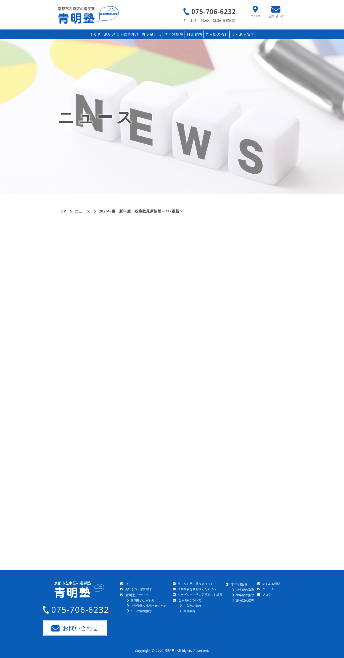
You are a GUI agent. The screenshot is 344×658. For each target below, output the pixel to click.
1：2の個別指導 (141, 611)
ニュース (82, 211)
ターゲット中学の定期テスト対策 (200, 594)
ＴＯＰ (95, 34)
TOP (62, 211)
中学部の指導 (245, 595)
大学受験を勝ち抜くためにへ (197, 589)
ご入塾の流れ (216, 34)
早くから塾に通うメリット (195, 584)
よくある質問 (242, 34)
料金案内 (194, 34)
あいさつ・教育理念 (121, 34)
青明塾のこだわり (143, 600)
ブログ (266, 594)
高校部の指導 (245, 600)
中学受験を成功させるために (150, 606)
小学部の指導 (245, 590)
